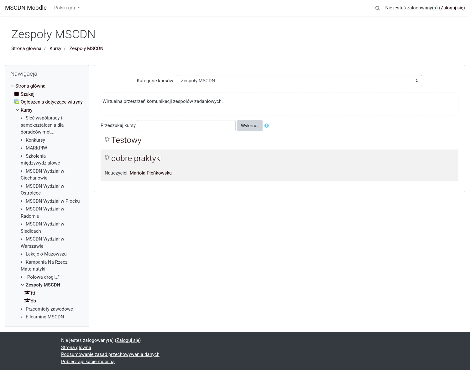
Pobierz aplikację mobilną (88, 361)
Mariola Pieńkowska (151, 173)
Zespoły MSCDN (87, 48)
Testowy (126, 140)
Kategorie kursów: (156, 81)
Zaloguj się (452, 8)
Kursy (55, 48)
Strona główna (26, 48)
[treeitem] (47, 86)
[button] (377, 7)
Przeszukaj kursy (118, 125)
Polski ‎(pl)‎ (65, 8)
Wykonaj (250, 126)
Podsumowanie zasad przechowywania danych (110, 354)
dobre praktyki (136, 158)
